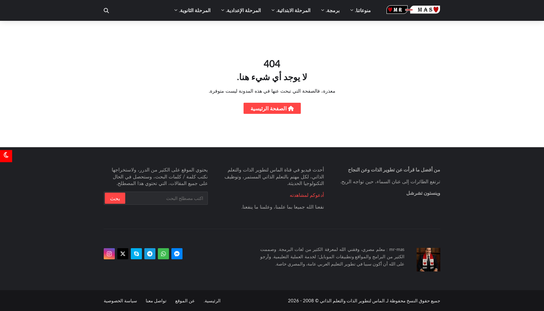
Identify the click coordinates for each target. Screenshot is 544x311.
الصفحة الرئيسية (272, 108)
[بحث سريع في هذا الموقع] (166, 198)
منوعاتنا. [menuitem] (363, 10)
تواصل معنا (156, 300)
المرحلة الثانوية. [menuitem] (195, 10)
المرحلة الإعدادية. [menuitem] (243, 10)
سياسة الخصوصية (120, 300)
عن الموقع (185, 300)
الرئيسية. (212, 300)
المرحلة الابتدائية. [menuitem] (293, 10)
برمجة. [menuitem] (333, 10)
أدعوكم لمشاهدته (307, 195)
